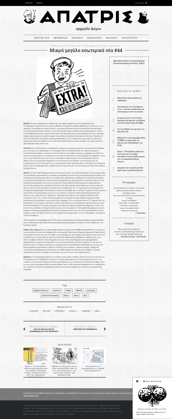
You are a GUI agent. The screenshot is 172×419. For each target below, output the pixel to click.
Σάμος (66, 295)
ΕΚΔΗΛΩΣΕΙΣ (94, 38)
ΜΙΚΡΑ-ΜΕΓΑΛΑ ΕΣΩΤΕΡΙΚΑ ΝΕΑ (66, 46)
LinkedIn (86, 311)
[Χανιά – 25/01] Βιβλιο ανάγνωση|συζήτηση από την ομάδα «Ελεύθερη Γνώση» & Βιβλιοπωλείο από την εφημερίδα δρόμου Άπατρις (131, 156)
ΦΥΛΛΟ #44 (102, 46)
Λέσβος (68, 290)
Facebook (33, 311)
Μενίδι (79, 290)
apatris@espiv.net (31, 395)
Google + (73, 311)
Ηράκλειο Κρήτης (41, 290)
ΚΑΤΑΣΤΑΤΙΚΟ (130, 38)
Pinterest (60, 311)
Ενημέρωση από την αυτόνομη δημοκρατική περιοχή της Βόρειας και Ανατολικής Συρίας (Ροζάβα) (131, 120)
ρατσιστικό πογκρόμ (50, 295)
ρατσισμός (91, 290)
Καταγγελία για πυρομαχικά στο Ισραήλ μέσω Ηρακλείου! (93, 368)
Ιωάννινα (57, 290)
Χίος (85, 295)
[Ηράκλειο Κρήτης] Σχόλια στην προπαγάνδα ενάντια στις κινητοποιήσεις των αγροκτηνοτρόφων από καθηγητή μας (64, 370)
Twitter (46, 311)
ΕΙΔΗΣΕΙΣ (77, 38)
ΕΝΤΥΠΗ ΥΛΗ (41, 38)
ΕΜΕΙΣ (40, 3)
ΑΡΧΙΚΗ (28, 3)
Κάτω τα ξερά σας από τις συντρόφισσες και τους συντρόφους (44, 328)
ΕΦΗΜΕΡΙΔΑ (61, 38)
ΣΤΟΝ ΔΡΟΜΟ (89, 46)
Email (97, 311)
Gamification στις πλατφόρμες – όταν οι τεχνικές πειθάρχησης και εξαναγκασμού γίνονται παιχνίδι (130, 109)
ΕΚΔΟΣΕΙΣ (111, 38)
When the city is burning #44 (85, 327)
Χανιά (76, 295)
